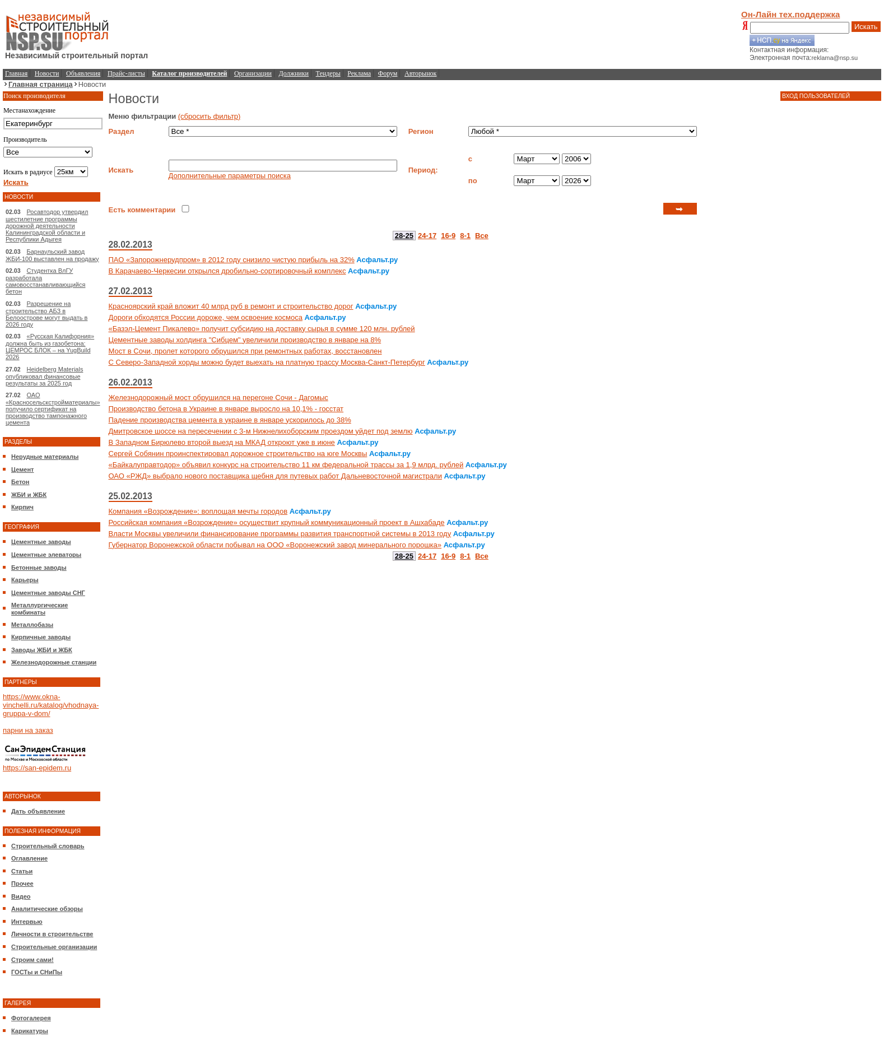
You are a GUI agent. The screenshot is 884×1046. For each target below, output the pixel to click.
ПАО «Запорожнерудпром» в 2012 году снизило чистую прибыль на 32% (232, 259)
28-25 (404, 235)
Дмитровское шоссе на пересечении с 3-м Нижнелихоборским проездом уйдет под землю (261, 431)
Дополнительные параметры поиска (230, 175)
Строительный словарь (48, 846)
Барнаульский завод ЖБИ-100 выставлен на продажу (52, 255)
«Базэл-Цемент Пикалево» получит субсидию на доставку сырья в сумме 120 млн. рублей (262, 328)
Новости (47, 73)
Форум (388, 73)
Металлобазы (32, 624)
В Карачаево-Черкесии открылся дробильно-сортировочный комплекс (227, 271)
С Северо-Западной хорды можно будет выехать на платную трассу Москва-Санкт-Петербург (267, 362)
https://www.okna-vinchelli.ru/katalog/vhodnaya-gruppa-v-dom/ (51, 705)
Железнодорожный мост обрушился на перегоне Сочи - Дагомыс (218, 397)
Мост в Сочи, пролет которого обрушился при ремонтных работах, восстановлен (245, 351)
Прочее (22, 883)
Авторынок (420, 73)
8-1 (465, 235)
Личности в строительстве (52, 934)
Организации (253, 73)
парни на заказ (28, 730)
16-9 (448, 235)
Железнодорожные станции (53, 662)
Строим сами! (32, 959)
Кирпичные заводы (41, 637)
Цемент (22, 469)
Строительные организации (54, 946)
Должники (294, 73)
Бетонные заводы (39, 567)
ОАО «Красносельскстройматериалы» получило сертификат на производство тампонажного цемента (53, 409)
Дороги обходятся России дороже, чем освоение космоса (206, 317)
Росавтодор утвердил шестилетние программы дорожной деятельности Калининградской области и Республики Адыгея (47, 225)
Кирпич (22, 507)
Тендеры (328, 73)
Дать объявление (38, 811)
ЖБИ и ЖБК (28, 494)
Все (481, 235)
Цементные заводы (41, 541)
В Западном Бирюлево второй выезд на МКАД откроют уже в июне (222, 442)
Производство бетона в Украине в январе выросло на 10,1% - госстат (226, 409)
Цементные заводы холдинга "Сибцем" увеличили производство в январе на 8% (245, 340)
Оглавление (29, 858)
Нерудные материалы (44, 456)
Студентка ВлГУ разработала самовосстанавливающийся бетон (45, 281)
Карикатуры (29, 1031)
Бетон (20, 481)
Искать (866, 26)
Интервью (27, 921)
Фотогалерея (31, 1018)
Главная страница (40, 84)
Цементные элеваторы (46, 554)
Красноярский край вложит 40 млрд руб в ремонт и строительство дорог (231, 306)
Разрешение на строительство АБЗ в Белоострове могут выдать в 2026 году (46, 314)
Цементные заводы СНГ (48, 592)
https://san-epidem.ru (37, 768)
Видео (21, 896)
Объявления (83, 73)
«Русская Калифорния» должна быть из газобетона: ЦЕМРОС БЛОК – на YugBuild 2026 (50, 346)
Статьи (21, 871)
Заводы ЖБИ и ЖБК (41, 650)
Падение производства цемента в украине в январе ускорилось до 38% (230, 420)
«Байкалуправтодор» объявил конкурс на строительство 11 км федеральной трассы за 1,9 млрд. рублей (286, 465)
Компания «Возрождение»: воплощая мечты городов (198, 511)
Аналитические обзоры (47, 908)
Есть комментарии (142, 210)
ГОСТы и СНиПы (36, 972)
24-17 (427, 235)
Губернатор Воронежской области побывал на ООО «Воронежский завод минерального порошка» (275, 545)
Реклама (359, 73)
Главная (16, 73)
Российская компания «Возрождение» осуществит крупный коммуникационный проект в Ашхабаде (277, 522)
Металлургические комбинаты (39, 609)
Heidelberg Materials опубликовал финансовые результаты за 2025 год (44, 376)
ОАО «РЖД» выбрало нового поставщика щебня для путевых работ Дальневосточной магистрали (275, 476)
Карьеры (25, 580)
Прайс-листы (126, 73)
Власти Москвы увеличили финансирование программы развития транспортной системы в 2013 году (280, 533)
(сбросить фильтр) (209, 116)
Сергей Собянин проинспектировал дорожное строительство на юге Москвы (238, 453)
